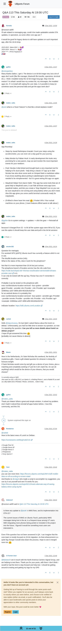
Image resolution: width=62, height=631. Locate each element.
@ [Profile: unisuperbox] (7, 71)
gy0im (8, 67)
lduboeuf (9, 500)
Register (8, 612)
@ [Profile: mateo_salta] (7, 399)
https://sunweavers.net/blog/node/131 (17, 440)
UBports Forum (22, 4)
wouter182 (10, 246)
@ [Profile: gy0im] (4, 220)
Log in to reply (53, 17)
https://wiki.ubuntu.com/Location (29, 306)
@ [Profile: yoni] (3, 107)
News (5, 17)
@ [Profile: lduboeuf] (5, 560)
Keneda (9, 26)
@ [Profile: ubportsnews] (12, 323)
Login (15, 612)
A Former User (11, 556)
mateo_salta (10, 103)
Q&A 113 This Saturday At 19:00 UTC (33, 504)
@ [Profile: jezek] (23, 511)
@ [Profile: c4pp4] (16, 479)
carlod (8, 319)
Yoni (7, 467)
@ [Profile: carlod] (4, 433)
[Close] (57, 582)
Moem (8, 352)
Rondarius (10, 429)
